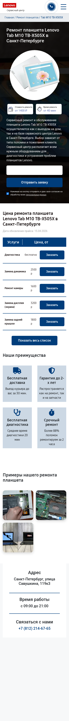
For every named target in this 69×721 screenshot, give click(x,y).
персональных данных (36, 195)
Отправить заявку (34, 182)
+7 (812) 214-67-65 (35, 628)
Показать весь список (34, 340)
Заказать (52, 255)
